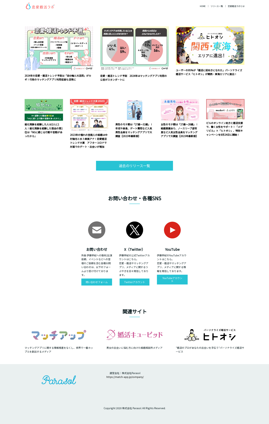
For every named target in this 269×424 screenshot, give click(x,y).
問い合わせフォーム (97, 282)
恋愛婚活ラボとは (236, 6)
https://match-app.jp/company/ (125, 377)
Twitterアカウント (134, 282)
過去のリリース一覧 (134, 165)
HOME (203, 6)
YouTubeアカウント (172, 279)
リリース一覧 (217, 6)
